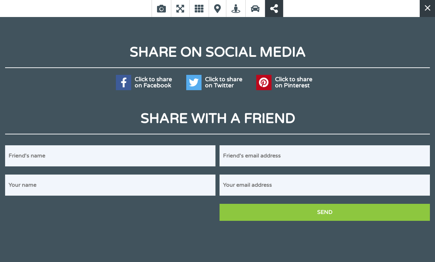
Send (324, 212)
